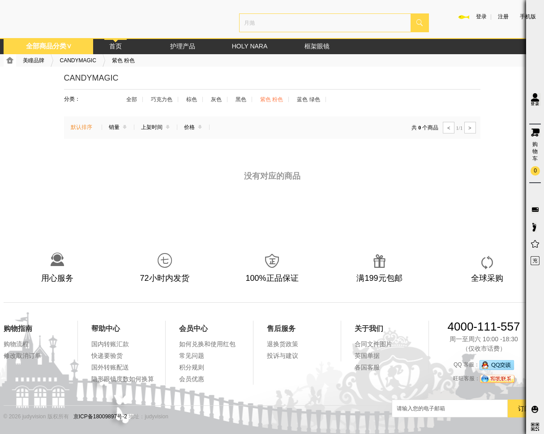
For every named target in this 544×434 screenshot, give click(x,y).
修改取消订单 (22, 355)
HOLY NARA (250, 46)
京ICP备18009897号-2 (100, 416)
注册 (503, 16)
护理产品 (182, 46)
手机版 (528, 16)
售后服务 (281, 328)
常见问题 (191, 355)
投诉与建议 (282, 355)
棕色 (191, 99)
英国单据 (367, 355)
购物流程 (16, 344)
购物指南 (18, 328)
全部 (131, 99)
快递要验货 (107, 355)
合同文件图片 (373, 344)
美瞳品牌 (33, 60)
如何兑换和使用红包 (207, 344)
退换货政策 (282, 344)
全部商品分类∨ (49, 46)
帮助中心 (105, 328)
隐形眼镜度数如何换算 (122, 378)
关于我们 (369, 328)
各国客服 (367, 367)
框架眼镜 (317, 46)
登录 (481, 16)
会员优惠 (191, 378)
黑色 (241, 99)
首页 (115, 46)
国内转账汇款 (110, 344)
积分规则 (191, 367)
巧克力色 (161, 99)
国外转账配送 (110, 367)
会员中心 (193, 328)
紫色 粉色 (123, 60)
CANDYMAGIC (78, 60)
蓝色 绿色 (308, 99)
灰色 (216, 99)
